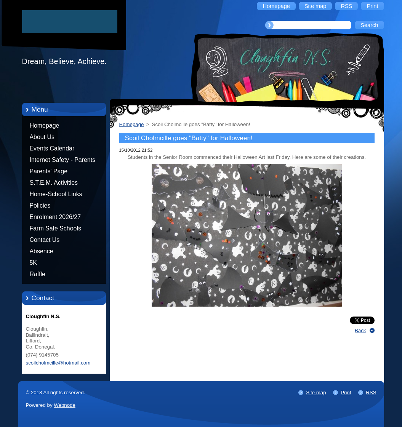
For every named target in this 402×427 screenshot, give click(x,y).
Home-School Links (56, 194)
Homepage (44, 125)
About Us (42, 137)
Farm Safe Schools (55, 228)
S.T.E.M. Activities (54, 182)
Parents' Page (49, 171)
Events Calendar (52, 148)
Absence (41, 251)
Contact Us (45, 240)
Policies (40, 205)
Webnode (64, 405)
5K (33, 262)
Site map (316, 392)
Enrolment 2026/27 (55, 217)
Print (346, 392)
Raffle (37, 274)
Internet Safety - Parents (63, 160)
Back (360, 330)
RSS (371, 392)
